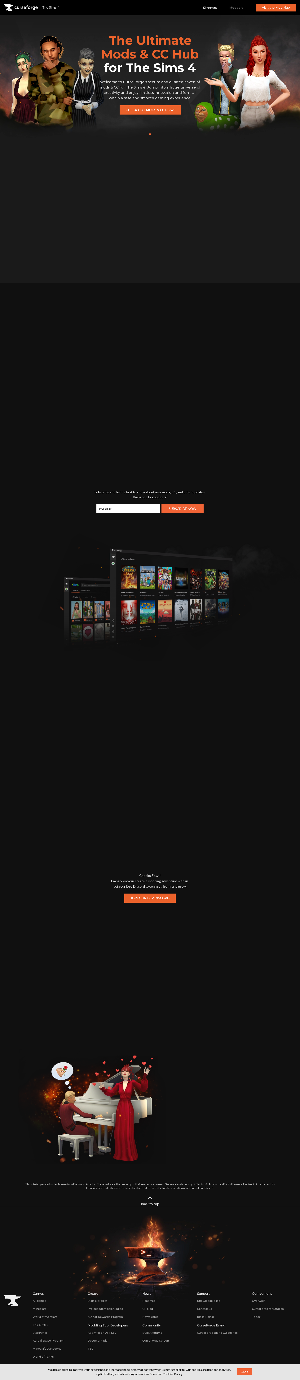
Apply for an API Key (102, 1332)
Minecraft (39, 1309)
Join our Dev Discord (150, 898)
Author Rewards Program (105, 1317)
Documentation (98, 1340)
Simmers (210, 8)
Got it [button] (244, 1371)
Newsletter (150, 1317)
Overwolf (258, 1301)
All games (39, 1301)
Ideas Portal (205, 1317)
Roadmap (149, 1301)
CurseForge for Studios (268, 1309)
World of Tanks (43, 1356)
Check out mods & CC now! (150, 110)
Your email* (105, 508)
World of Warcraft (45, 1317)
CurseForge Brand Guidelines (217, 1332)
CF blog (147, 1309)
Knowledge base (208, 1301)
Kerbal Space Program (48, 1340)
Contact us (204, 1309)
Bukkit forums (152, 1332)
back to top (150, 1201)
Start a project (97, 1301)
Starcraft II (40, 1332)
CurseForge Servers (156, 1340)
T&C (90, 1348)
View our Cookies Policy (166, 1374)
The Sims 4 (40, 1324)
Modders (236, 8)
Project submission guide (105, 1309)
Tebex (256, 1317)
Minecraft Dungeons (47, 1348)
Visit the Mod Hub (276, 7)
